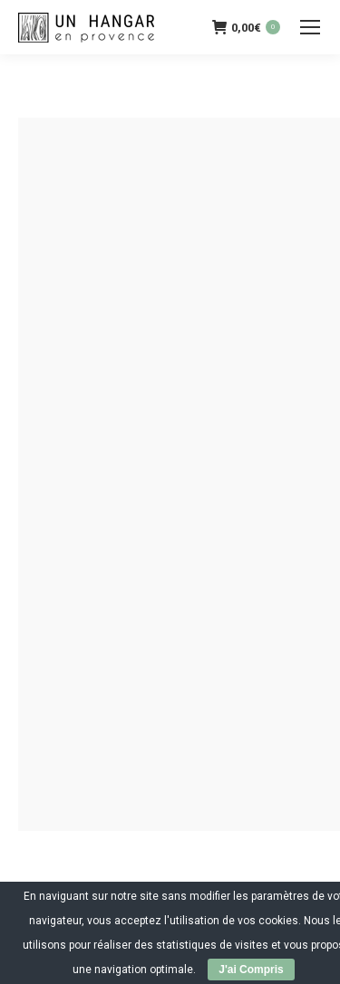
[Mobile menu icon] (310, 27)
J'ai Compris (251, 969)
